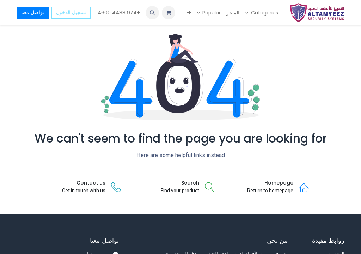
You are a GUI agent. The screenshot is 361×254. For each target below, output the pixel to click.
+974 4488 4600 (118, 12)
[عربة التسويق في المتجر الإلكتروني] (168, 12)
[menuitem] (261, 12)
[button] (152, 12)
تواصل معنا (32, 12)
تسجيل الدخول (71, 12)
